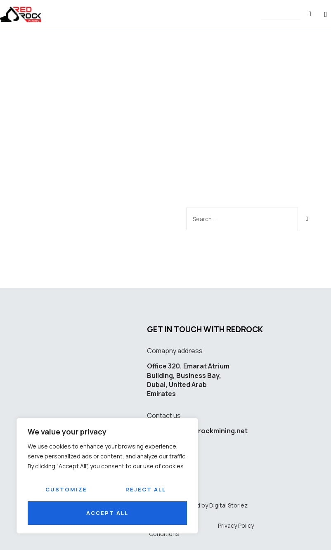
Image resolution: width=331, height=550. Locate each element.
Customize (66, 489)
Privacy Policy (236, 525)
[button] (280, 15)
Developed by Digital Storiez (209, 504)
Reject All (145, 489)
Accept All (107, 513)
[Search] (307, 218)
